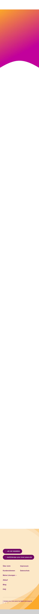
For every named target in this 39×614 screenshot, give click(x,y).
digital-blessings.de (26, 601)
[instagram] (5, 603)
